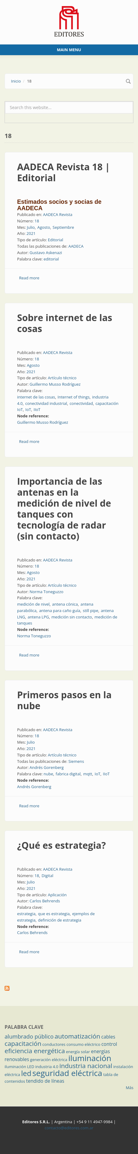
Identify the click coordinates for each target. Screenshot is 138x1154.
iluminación (89, 1058)
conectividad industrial (46, 403)
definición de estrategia (60, 920)
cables (108, 1036)
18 (36, 221)
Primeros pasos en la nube (64, 700)
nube (48, 774)
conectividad (81, 403)
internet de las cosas (36, 397)
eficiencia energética (35, 1050)
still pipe (90, 610)
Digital (47, 875)
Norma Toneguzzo (47, 591)
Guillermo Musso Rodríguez (55, 384)
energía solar (78, 1051)
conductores (53, 1044)
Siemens (76, 761)
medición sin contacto (72, 617)
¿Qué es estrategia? (61, 845)
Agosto (43, 227)
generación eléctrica (48, 1059)
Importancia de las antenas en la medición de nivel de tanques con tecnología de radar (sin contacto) (64, 508)
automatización (77, 1036)
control (109, 1044)
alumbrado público (29, 1036)
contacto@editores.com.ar (69, 1128)
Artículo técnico (62, 378)
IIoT (37, 409)
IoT (28, 409)
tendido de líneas (45, 1081)
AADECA (76, 246)
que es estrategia (54, 913)
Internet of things (74, 397)
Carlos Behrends (45, 901)
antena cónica (65, 604)
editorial (51, 259)
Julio (31, 227)
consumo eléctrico (83, 1044)
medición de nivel (33, 604)
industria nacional (85, 1065)
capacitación (23, 1043)
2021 (31, 233)
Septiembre (63, 227)
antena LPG (38, 617)
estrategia (26, 913)
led (26, 1073)
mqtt (87, 774)
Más (129, 1087)
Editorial (55, 239)
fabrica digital (68, 774)
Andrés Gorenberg (47, 767)
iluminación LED (19, 1066)
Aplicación (57, 894)
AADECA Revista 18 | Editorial (63, 172)
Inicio (16, 81)
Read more (29, 278)
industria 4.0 (47, 1066)
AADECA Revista (57, 214)
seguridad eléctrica (67, 1072)
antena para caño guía (59, 610)
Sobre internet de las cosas (64, 323)
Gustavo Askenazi (46, 252)
